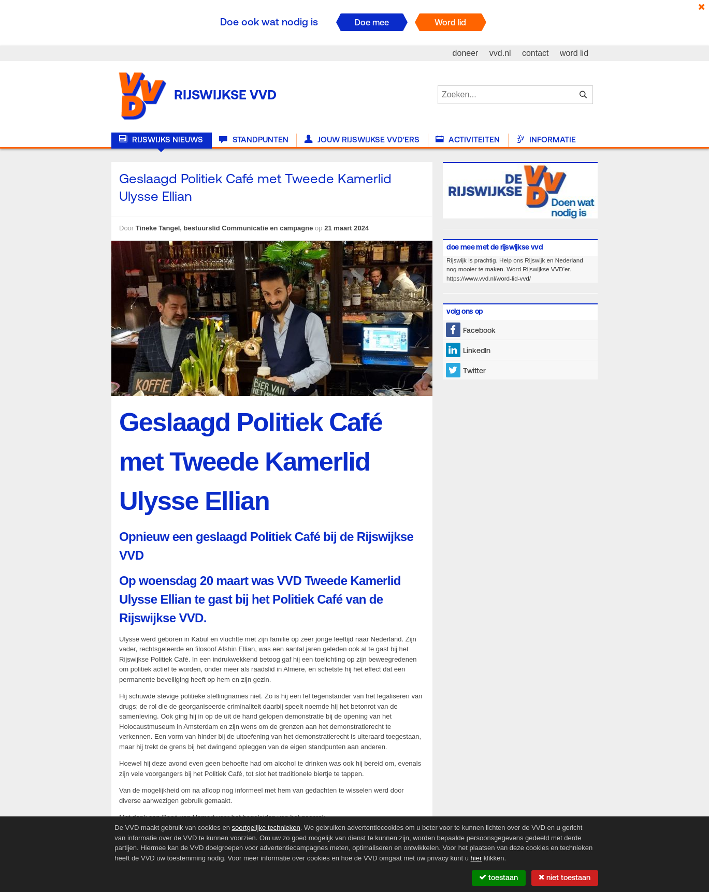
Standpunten (253, 139)
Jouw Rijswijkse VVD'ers (362, 139)
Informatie (546, 139)
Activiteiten (468, 139)
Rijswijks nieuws (161, 139)
